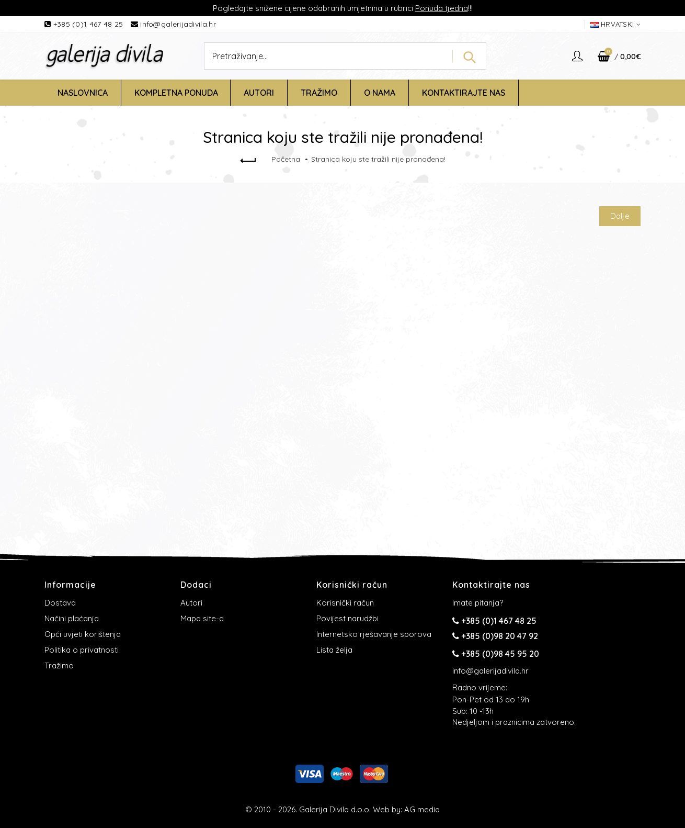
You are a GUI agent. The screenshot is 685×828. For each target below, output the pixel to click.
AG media (422, 809)
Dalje (620, 216)
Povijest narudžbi (347, 618)
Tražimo (59, 665)
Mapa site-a (202, 618)
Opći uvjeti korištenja (82, 634)
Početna (285, 159)
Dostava (60, 603)
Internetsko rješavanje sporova (373, 634)
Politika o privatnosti (81, 650)
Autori (191, 603)
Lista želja (334, 650)
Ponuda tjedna (441, 8)
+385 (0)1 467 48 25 (89, 24)
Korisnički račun (345, 603)
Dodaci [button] (196, 584)
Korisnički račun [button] (351, 584)
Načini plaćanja (71, 618)
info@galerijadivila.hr (178, 24)
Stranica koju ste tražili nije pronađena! (378, 159)
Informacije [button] (70, 584)
